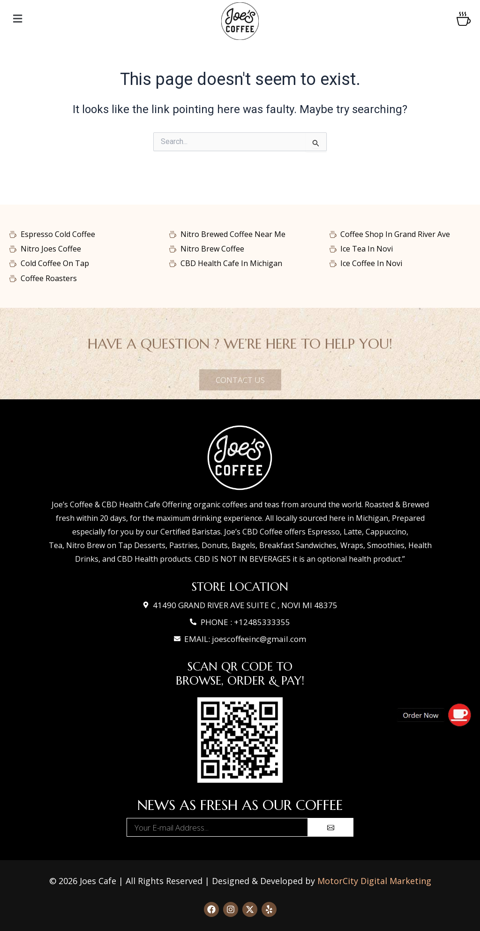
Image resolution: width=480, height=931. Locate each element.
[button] (84, 19)
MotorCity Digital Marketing (374, 880)
